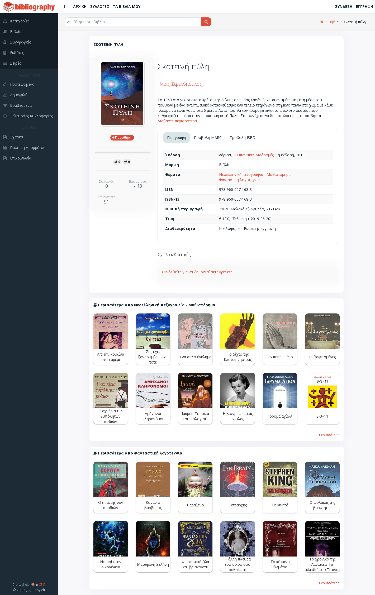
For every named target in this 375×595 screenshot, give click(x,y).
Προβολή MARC (208, 137)
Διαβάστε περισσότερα (177, 120)
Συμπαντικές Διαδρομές (253, 154)
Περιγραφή (176, 137)
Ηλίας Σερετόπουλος (180, 84)
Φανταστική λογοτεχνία (239, 179)
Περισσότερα (329, 435)
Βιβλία (334, 22)
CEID (42, 584)
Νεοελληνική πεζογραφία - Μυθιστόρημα (255, 174)
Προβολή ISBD (242, 137)
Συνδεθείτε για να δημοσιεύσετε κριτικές (197, 271)
